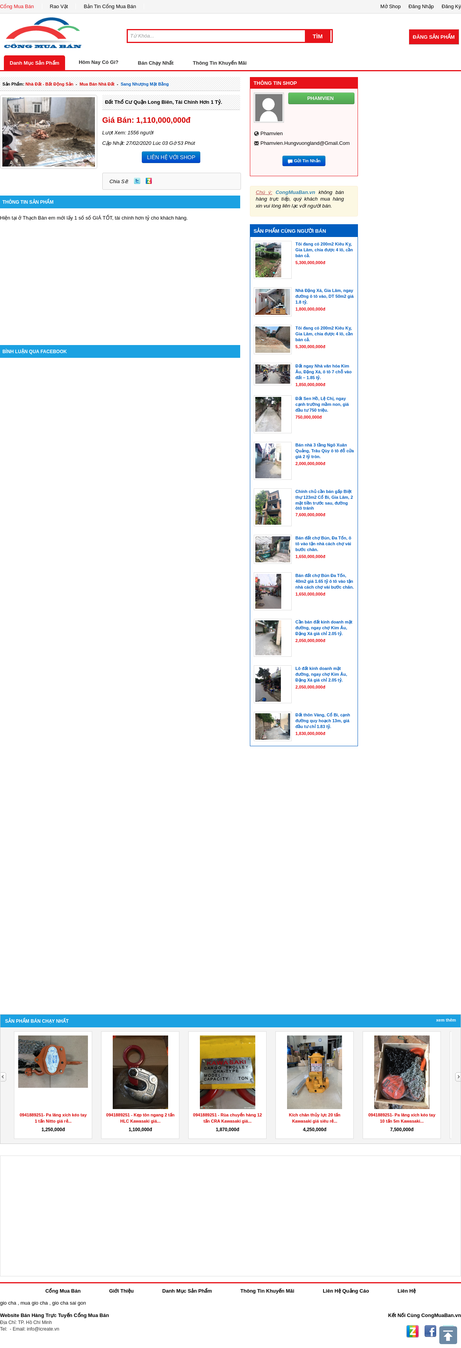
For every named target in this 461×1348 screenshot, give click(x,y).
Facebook (430, 1331)
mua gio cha (34, 1303)
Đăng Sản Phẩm (434, 37)
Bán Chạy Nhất (156, 63)
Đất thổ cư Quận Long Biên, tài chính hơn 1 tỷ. (163, 102)
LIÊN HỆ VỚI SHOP (171, 157)
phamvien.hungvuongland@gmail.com (305, 143)
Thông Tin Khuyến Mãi (220, 63)
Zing (149, 181)
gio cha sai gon (69, 1303)
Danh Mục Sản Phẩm (34, 63)
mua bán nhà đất (96, 84)
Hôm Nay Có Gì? (99, 62)
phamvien (271, 133)
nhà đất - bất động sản (49, 84)
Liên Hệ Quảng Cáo (346, 1291)
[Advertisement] (120, 275)
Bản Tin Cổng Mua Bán (110, 6)
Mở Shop (390, 6)
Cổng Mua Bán (17, 6)
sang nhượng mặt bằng (144, 84)
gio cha (8, 1303)
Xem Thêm (446, 1020)
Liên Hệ (406, 1291)
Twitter (137, 181)
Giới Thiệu (121, 1291)
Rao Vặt (59, 6)
